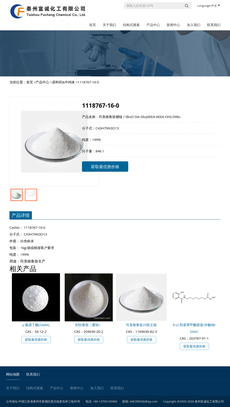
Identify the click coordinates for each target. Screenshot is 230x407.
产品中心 (153, 24)
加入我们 (193, 24)
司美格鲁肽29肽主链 (141, 324)
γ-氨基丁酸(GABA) (35, 324)
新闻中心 (173, 24)
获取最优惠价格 (105, 166)
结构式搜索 (131, 24)
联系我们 (214, 24)
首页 (92, 24)
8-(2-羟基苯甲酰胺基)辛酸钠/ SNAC (194, 328)
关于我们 (109, 24)
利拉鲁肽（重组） (88, 324)
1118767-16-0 (88, 82)
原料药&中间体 (63, 82)
